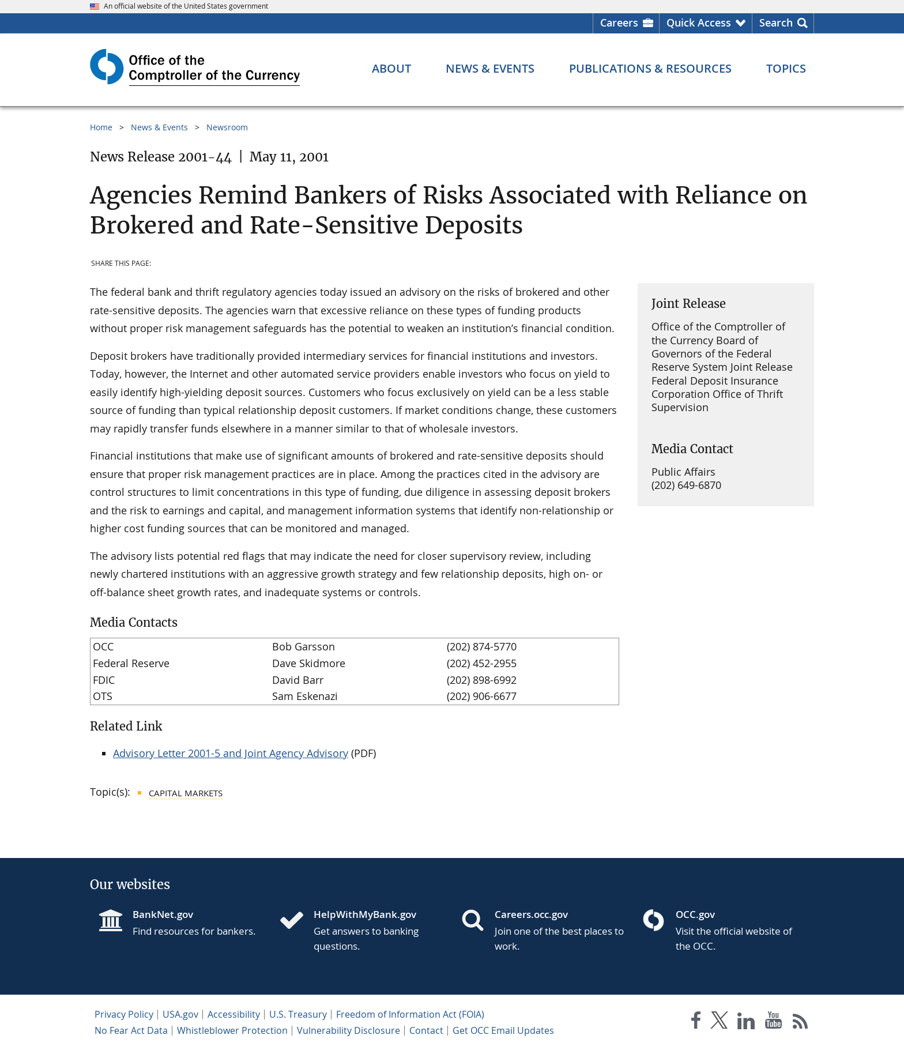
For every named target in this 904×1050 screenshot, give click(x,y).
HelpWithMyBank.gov (365, 914)
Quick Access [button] (698, 22)
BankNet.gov (163, 914)
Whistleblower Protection (232, 1030)
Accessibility (234, 1014)
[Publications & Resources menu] (650, 68)
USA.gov (180, 1014)
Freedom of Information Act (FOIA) (410, 1014)
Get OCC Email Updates (503, 1030)
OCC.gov (695, 914)
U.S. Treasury (298, 1014)
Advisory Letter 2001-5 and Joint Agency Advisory (230, 753)
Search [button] (776, 22)
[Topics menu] (786, 68)
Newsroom (227, 127)
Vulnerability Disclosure (348, 1030)
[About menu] (391, 68)
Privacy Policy (124, 1014)
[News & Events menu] (490, 68)
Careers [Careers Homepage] (619, 22)
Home (101, 127)
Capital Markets (186, 793)
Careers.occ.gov (531, 914)
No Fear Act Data (131, 1030)
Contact (426, 1030)
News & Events (159, 127)
